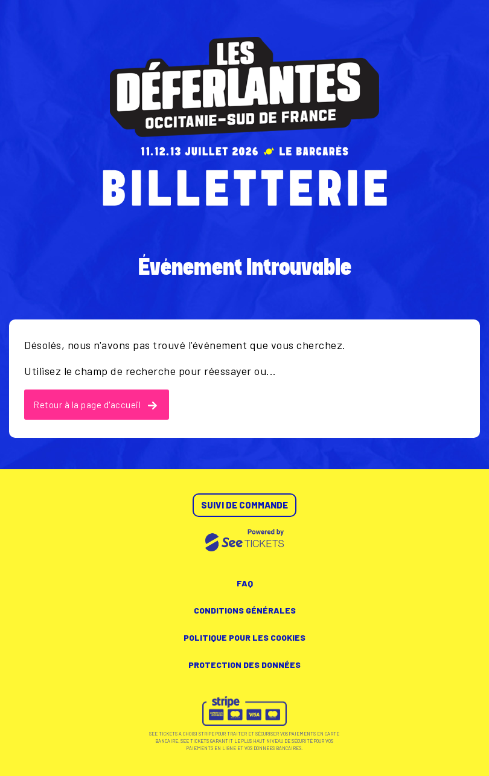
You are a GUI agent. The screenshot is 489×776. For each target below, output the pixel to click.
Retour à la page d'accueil (95, 404)
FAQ (245, 583)
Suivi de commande (244, 504)
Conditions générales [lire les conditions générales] (245, 610)
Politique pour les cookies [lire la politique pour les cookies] (244, 637)
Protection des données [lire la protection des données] (244, 664)
